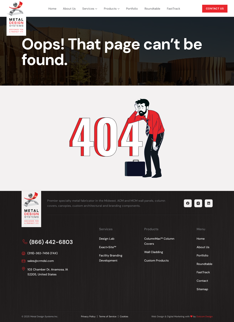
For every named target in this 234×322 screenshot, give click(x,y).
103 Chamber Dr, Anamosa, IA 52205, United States (47, 272)
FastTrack (173, 9)
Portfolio (132, 9)
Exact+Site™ (107, 247)
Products (110, 9)
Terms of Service (107, 316)
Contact (202, 281)
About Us (69, 9)
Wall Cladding (153, 252)
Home (52, 9)
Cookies (124, 316)
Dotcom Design (204, 316)
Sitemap (202, 289)
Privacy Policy (88, 316)
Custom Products (156, 260)
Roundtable (152, 9)
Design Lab (106, 239)
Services (88, 9)
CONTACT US (215, 8)
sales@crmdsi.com (40, 261)
